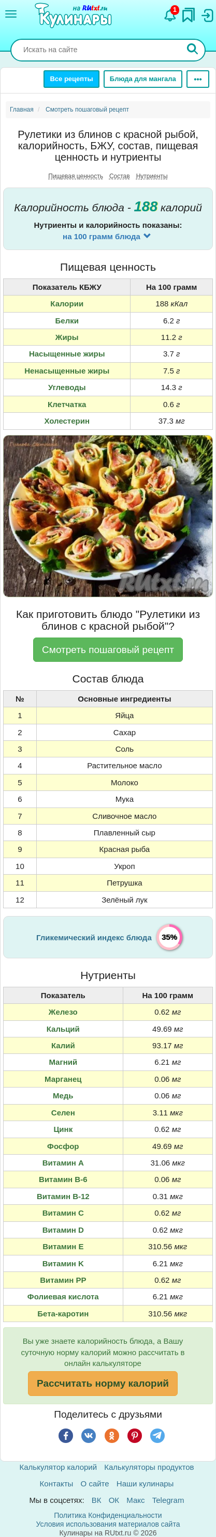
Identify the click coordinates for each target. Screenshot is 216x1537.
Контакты (57, 1483)
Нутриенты (152, 176)
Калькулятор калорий (58, 1467)
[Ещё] (197, 79)
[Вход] (206, 13)
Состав (119, 176)
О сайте (95, 1483)
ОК (114, 1500)
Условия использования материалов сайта (108, 1524)
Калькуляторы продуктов (149, 1467)
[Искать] (192, 50)
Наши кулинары (145, 1483)
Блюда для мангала (143, 79)
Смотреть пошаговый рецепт (108, 649)
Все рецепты (71, 79)
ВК (97, 1500)
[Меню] (11, 14)
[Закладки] (188, 12)
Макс (135, 1500)
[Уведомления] (170, 13)
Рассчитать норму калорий (103, 1383)
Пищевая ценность (75, 176)
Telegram (168, 1500)
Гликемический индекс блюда (94, 937)
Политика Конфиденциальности (108, 1515)
